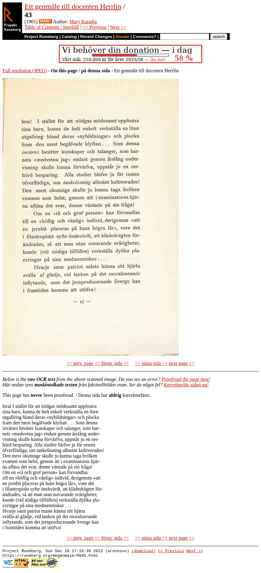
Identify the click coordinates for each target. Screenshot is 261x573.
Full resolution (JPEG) (24, 70)
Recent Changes (96, 36)
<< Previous (95, 27)
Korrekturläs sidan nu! (186, 384)
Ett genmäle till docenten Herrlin (73, 6)
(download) (143, 551)
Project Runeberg (41, 36)
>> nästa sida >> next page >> (165, 363)
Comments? (145, 36)
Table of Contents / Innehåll (52, 27)
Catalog (69, 36)
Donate (122, 36)
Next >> (118, 27)
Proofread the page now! (185, 379)
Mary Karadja (83, 21)
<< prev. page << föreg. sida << (97, 363)
